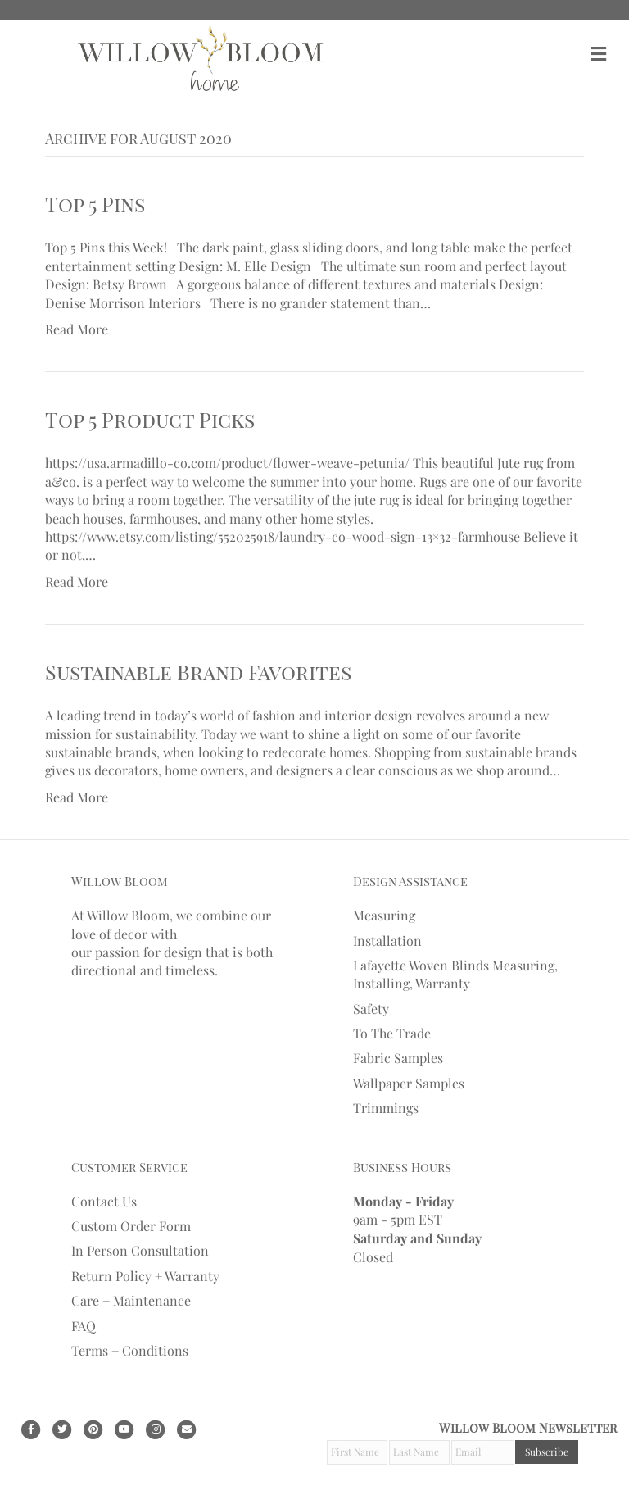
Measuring (384, 915)
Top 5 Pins (95, 203)
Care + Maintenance (131, 1300)
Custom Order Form (131, 1225)
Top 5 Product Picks (150, 419)
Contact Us (104, 1201)
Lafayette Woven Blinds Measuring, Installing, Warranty (455, 974)
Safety (371, 1008)
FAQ (83, 1325)
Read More (76, 329)
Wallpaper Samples (408, 1083)
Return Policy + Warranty (145, 1275)
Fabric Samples (398, 1057)
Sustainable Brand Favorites (198, 671)
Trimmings (386, 1107)
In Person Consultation (140, 1250)
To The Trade (392, 1033)
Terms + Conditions (129, 1350)
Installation (387, 940)
